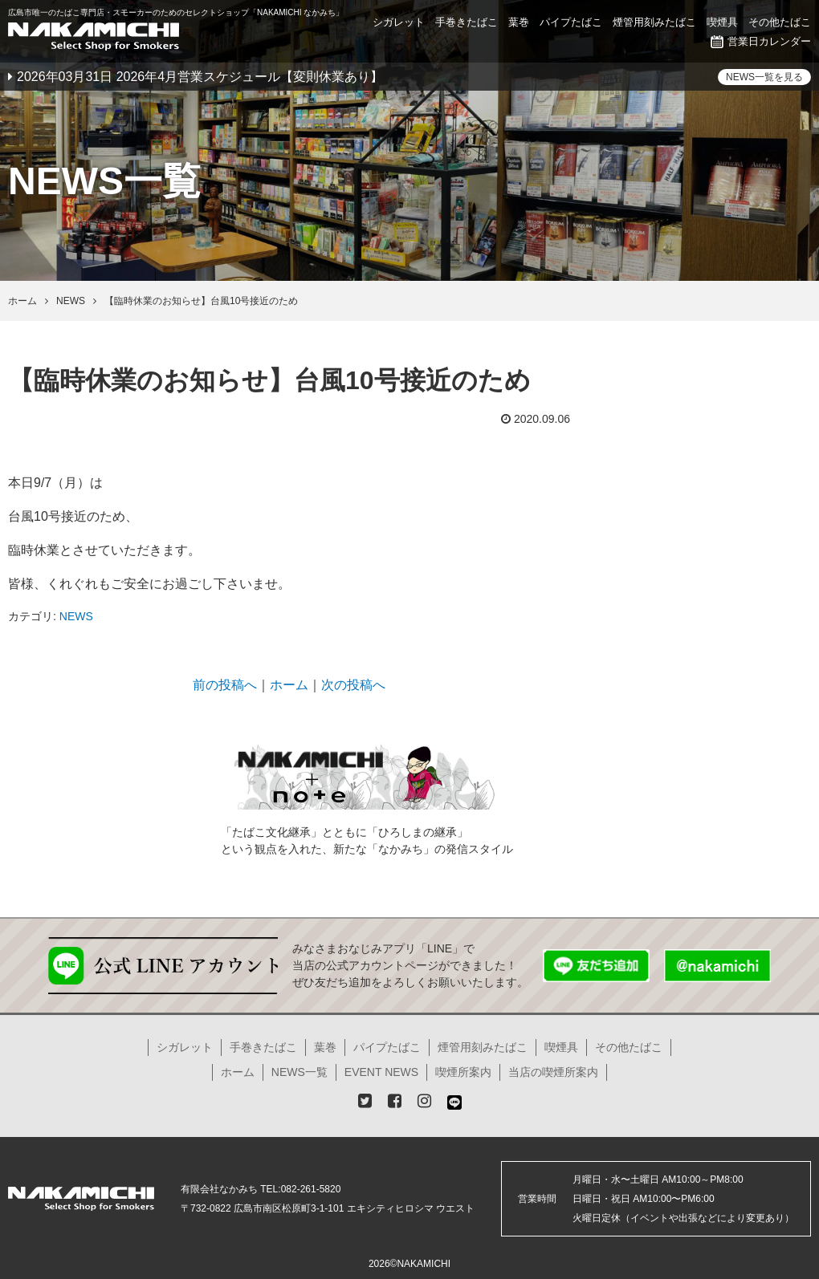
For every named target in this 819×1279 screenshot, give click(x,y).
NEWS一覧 (299, 1072)
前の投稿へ (225, 685)
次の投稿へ (353, 685)
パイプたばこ (571, 22)
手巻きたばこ (466, 22)
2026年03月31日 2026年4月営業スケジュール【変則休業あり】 (200, 76)
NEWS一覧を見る (764, 77)
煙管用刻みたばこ (654, 22)
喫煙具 (722, 22)
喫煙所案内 (463, 1072)
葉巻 (518, 22)
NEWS (76, 616)
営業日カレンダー (761, 41)
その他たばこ (779, 22)
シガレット (399, 22)
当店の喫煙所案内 (553, 1072)
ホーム (289, 685)
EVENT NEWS (381, 1072)
